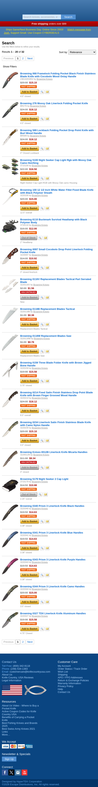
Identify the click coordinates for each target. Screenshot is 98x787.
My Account (64, 665)
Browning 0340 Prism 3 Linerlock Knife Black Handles (52, 505)
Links (5, 731)
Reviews (18, 677)
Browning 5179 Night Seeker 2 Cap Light (44, 479)
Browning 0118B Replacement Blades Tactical (47, 309)
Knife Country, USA (49, 6)
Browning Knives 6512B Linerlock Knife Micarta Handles (53, 452)
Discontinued (28, 292)
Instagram (18, 772)
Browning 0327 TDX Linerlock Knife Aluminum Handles (53, 613)
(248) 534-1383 (19, 668)
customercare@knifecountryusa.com (30, 671)
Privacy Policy (65, 686)
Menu (5, 6)
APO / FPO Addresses (70, 677)
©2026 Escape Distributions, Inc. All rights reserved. (30, 784)
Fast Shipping (28, 87)
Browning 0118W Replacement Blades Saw (45, 335)
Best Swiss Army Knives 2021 (18, 728)
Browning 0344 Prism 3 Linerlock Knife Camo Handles (52, 586)
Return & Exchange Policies (73, 680)
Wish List (63, 671)
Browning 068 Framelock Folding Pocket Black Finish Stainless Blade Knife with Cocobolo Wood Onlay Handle (58, 75)
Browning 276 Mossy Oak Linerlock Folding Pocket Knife (54, 103)
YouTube (24, 772)
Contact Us (9, 661)
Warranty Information (69, 683)
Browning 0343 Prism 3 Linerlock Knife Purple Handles (52, 559)
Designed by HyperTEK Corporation (22, 781)
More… (6, 734)
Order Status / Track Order (72, 668)
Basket (93, 6)
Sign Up (9, 759)
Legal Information (11, 680)
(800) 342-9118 (21, 665)
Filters (10, 66)
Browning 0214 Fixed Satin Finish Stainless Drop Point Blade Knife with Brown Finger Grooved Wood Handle (56, 394)
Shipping (63, 674)
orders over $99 (49, 23)
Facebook (5, 772)
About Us (7, 674)
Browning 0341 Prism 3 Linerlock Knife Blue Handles (51, 532)
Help (60, 689)
